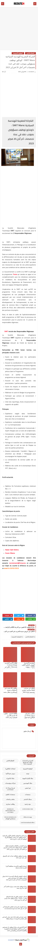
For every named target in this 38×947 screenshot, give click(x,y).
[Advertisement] (19, 30)
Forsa (15, 274)
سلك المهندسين (27, 783)
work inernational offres (28, 822)
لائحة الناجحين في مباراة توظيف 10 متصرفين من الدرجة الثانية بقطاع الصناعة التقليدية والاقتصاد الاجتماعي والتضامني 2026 (14, 928)
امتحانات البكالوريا (10, 769)
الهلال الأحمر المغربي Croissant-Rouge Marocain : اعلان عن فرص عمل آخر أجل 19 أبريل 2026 (10, 667)
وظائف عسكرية (10, 804)
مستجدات (27, 794)
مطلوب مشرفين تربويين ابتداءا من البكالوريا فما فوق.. (29, 715)
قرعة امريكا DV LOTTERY (10, 788)
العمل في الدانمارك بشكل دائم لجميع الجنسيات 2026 (27, 762)
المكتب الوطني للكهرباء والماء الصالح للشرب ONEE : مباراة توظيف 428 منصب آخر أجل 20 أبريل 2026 (15, 898)
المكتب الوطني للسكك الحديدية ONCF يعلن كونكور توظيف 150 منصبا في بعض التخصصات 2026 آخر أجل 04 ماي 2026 (14, 878)
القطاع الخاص (30, 53)
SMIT (6, 331)
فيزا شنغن (28, 788)
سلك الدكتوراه (10, 778)
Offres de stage (28, 817)
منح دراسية (28, 804)
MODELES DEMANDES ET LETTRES (10, 810)
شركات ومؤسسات (10, 783)
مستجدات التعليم (10, 794)
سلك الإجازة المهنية (27, 778)
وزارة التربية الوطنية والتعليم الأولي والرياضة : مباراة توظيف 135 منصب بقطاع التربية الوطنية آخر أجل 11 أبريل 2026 (15, 837)
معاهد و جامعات (10, 799)
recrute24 (10, 940)
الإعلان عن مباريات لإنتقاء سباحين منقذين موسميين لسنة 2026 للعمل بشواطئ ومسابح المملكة (28, 692)
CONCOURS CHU (27, 809)
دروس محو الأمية (10, 773)
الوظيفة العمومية (18, 53)
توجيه (27, 773)
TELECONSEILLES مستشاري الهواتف (10, 817)
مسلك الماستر (28, 799)
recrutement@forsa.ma (17, 563)
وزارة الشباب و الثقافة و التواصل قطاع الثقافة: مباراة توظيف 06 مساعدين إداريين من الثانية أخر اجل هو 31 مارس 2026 (15, 847)
